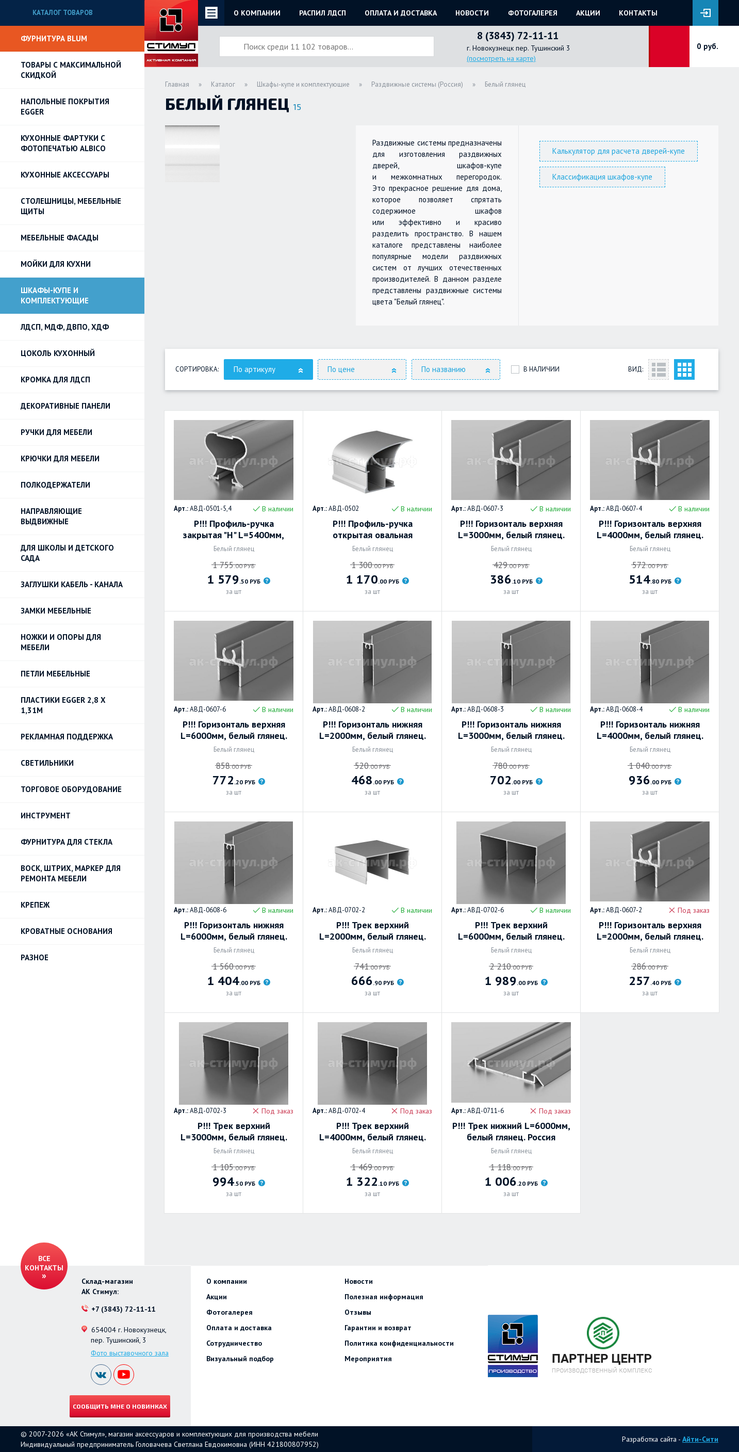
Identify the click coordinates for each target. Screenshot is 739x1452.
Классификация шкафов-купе (602, 177)
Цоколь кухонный (58, 353)
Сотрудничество (234, 1343)
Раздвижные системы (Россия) (417, 84)
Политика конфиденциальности (399, 1343)
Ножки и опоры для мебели (61, 642)
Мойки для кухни (56, 264)
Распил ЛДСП (322, 13)
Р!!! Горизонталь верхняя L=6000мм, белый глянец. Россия (233, 730)
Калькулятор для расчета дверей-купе (618, 151)
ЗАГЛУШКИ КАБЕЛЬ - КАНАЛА (72, 584)
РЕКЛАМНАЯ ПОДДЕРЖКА (67, 736)
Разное (34, 957)
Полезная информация (383, 1296)
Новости (472, 13)
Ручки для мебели (56, 432)
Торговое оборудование (71, 789)
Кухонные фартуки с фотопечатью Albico (63, 143)
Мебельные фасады (59, 238)
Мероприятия (368, 1358)
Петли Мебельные (55, 674)
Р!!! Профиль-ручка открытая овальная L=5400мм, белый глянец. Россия (372, 529)
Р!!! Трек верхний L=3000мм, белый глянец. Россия (233, 1131)
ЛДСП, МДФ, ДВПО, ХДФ (65, 327)
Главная (177, 84)
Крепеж (35, 905)
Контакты (638, 13)
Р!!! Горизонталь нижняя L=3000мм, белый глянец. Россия (511, 730)
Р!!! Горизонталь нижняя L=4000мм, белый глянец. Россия (650, 730)
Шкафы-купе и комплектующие (55, 295)
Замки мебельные (56, 611)
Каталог (223, 84)
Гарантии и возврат (378, 1327)
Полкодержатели (55, 485)
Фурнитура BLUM (54, 38)
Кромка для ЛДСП (55, 379)
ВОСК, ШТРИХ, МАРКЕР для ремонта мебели (71, 873)
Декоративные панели (65, 406)
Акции (588, 13)
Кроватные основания (66, 931)
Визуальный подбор (240, 1358)
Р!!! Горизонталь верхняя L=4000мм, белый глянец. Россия (650, 529)
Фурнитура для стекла (66, 842)
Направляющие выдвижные (51, 516)
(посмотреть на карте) (501, 58)
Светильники (47, 763)
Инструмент (46, 815)
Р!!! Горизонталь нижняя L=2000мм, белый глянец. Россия (372, 730)
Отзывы (357, 1312)
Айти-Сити (700, 1439)
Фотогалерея (532, 13)
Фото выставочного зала (130, 1353)
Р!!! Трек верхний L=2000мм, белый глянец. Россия (372, 930)
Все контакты (44, 1263)
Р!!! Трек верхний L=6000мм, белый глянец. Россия (511, 930)
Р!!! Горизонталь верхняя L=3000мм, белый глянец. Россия (511, 529)
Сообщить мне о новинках (120, 1406)
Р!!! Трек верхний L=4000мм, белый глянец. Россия (372, 1131)
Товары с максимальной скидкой (71, 70)
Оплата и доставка (401, 13)
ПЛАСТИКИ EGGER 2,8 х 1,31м (63, 705)
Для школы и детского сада (67, 553)
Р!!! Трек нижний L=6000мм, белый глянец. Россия (511, 1131)
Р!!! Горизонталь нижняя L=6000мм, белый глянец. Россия (233, 930)
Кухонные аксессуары (65, 175)
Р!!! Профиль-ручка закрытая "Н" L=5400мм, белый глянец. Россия (233, 529)
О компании (257, 13)
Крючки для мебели (60, 458)
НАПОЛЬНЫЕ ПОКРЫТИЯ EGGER (65, 106)
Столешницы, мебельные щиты (71, 206)
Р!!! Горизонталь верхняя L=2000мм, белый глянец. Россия (650, 930)
